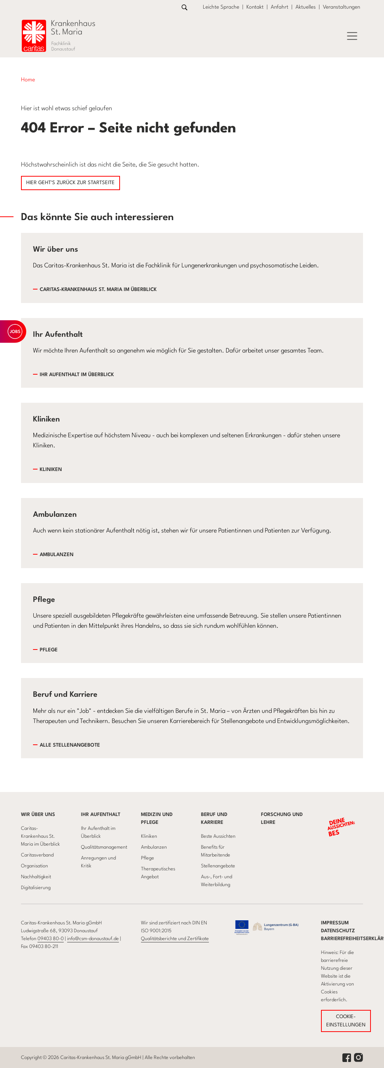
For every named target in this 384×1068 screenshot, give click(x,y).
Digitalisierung (36, 887)
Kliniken (51, 469)
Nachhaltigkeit (36, 876)
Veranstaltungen (341, 7)
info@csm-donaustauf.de (93, 938)
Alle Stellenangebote (70, 745)
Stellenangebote (218, 866)
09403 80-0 (51, 938)
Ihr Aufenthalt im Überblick (77, 374)
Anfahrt (279, 7)
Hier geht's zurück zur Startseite (70, 182)
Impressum (335, 923)
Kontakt (255, 7)
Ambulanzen (57, 554)
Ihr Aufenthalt (100, 814)
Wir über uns (38, 814)
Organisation (34, 866)
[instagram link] (358, 1057)
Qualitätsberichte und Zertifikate (175, 938)
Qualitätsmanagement (104, 847)
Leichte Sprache (221, 7)
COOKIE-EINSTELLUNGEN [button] (346, 1021)
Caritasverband (37, 855)
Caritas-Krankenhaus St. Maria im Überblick (98, 289)
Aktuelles (306, 7)
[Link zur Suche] (184, 7)
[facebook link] (346, 1057)
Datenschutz (338, 930)
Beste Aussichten (218, 836)
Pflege (49, 650)
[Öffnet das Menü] (352, 36)
